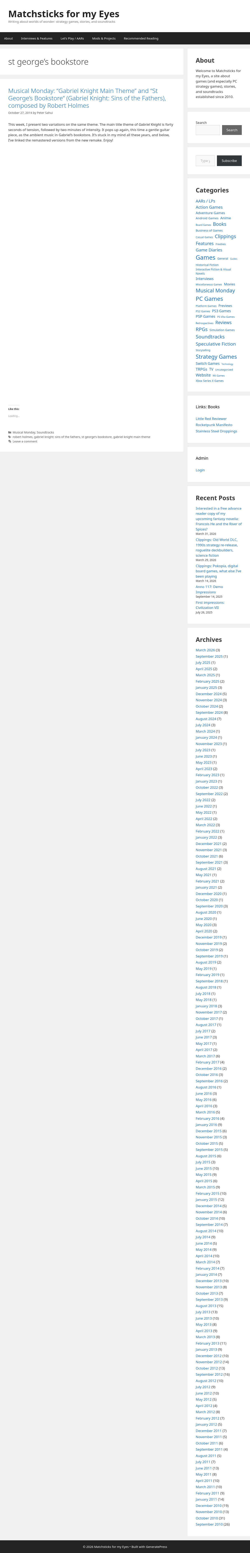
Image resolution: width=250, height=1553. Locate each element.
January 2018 (206, 1006)
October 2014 (207, 1218)
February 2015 (207, 1193)
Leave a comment (25, 441)
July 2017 (203, 1031)
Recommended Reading (141, 38)
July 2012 (203, 1386)
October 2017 (207, 1018)
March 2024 (205, 731)
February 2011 (207, 1493)
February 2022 (207, 831)
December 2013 (209, 1280)
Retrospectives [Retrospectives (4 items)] (204, 323)
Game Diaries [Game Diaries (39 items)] (209, 250)
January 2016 (206, 1124)
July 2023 (203, 750)
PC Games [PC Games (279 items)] (209, 298)
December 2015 (209, 1131)
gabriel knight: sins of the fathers (57, 437)
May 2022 (204, 812)
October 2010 (207, 1518)
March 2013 (205, 1337)
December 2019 (209, 937)
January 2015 (206, 1199)
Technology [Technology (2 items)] (227, 364)
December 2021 (209, 843)
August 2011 (206, 1455)
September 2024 (209, 712)
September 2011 (209, 1449)
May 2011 (204, 1474)
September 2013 (209, 1299)
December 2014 (209, 1205)
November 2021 (209, 849)
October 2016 (207, 1074)
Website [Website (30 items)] (203, 375)
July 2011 (203, 1461)
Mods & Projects (104, 38)
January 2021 (206, 887)
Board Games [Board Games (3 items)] (203, 224)
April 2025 (204, 668)
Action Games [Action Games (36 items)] (209, 207)
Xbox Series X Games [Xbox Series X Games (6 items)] (210, 381)
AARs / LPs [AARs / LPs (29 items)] (205, 201)
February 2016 (207, 1118)
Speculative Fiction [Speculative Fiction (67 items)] (216, 344)
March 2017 (205, 1056)
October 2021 (207, 856)
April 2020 (204, 931)
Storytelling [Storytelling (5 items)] (203, 350)
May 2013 (204, 1324)
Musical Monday (24, 432)
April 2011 (204, 1480)
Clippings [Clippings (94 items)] (225, 236)
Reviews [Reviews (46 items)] (223, 322)
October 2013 (207, 1293)
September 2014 (209, 1224)
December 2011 (209, 1430)
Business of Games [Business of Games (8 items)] (209, 230)
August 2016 (206, 1087)
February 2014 (207, 1268)
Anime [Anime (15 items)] (225, 218)
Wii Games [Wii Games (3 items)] (219, 375)
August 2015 (206, 1156)
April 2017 (204, 1049)
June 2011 (204, 1468)
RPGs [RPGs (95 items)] (202, 329)
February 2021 (207, 881)
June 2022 (204, 806)
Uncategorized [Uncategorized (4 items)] (224, 369)
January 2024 (206, 737)
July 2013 (203, 1312)
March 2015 (205, 1187)
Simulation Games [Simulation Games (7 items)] (222, 330)
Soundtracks (45, 432)
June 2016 (204, 1093)
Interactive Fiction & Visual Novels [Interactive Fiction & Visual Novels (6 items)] (213, 271)
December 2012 (209, 1355)
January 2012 (206, 1424)
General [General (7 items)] (222, 258)
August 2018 (206, 987)
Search (201, 122)
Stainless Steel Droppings (216, 431)
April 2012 (204, 1405)
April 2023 (204, 768)
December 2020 (209, 893)
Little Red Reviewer (211, 418)
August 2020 (206, 912)
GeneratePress (156, 1547)
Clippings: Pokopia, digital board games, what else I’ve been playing (218, 571)
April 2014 (204, 1255)
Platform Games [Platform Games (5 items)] (206, 306)
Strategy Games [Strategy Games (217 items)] (216, 356)
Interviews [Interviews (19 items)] (205, 278)
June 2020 (204, 918)
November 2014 (209, 1212)
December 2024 (209, 693)
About (8, 38)
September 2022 (209, 793)
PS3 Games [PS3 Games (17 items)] (221, 310)
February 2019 (207, 974)
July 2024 (203, 725)
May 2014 (204, 1249)
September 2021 (209, 862)
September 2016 (209, 1081)
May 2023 (204, 762)
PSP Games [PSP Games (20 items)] (205, 316)
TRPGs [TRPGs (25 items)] (201, 369)
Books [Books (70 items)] (219, 224)
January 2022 (206, 837)
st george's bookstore (97, 437)
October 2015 (207, 1143)
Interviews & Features (37, 38)
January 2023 (206, 781)
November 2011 (209, 1436)
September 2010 (209, 1524)
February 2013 (207, 1343)
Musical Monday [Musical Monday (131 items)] (215, 290)
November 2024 (209, 700)
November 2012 (209, 1362)
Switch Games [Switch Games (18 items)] (208, 363)
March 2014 (205, 1262)
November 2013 (209, 1287)
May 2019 (204, 968)
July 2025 (203, 662)
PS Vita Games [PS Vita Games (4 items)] (226, 317)
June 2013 (204, 1318)
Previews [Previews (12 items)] (225, 305)
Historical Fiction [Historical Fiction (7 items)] (207, 265)
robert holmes (22, 437)
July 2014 (203, 1237)
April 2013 (204, 1330)
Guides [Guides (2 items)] (233, 258)
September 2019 (209, 956)
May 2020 (204, 924)
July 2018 (203, 993)
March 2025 (205, 675)
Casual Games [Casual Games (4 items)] (204, 237)
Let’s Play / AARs (72, 38)
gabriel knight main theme (131, 437)
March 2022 (205, 824)
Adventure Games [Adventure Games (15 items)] (210, 212)
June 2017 (204, 1037)
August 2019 (206, 962)
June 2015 (204, 1168)
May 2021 (204, 874)
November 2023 (209, 743)
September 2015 (209, 1149)
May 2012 (204, 1399)
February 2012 (207, 1418)
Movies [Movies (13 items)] (229, 284)
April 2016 (204, 1106)
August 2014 (206, 1230)
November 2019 (209, 943)
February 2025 (207, 681)
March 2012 (205, 1411)
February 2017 (207, 1062)
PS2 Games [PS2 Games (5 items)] (203, 311)
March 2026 (205, 650)
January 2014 (206, 1274)
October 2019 (207, 949)
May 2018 (204, 999)
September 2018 (209, 981)
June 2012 (204, 1393)
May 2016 (204, 1099)
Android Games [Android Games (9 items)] (207, 218)
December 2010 (209, 1505)
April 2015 (204, 1181)
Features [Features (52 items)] (205, 243)
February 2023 (207, 775)
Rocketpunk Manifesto (214, 424)
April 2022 (204, 818)
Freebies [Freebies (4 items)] (221, 244)
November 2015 (209, 1137)
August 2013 (206, 1305)
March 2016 (205, 1112)
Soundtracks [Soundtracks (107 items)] (210, 336)
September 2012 (209, 1374)
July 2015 (203, 1162)
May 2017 (204, 1043)
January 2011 (206, 1499)
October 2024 (207, 706)
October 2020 (207, 899)
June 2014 (204, 1243)
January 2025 (206, 687)
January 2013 (206, 1349)
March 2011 (205, 1486)
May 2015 (204, 1174)
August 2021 (206, 868)
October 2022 (207, 787)
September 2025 (209, 656)
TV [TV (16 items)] (211, 369)
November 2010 (209, 1511)
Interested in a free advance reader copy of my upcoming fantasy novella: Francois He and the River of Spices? (219, 519)
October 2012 (207, 1368)
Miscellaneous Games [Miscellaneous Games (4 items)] (209, 284)
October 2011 (207, 1443)
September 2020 (209, 906)
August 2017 (206, 1024)
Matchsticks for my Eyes (63, 13)
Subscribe (229, 160)
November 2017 (209, 1012)
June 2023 (204, 756)
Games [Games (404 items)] (205, 257)
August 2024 (206, 718)
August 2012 (206, 1380)
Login (200, 470)
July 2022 (203, 799)
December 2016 (209, 1068)
